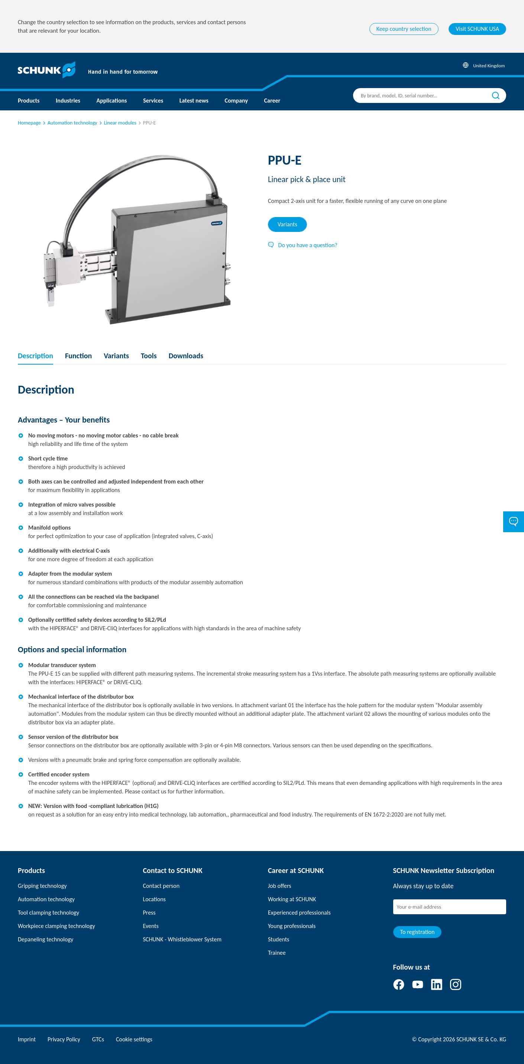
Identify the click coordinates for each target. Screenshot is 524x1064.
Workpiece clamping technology (56, 925)
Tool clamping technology (48, 912)
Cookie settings (134, 1039)
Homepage (29, 123)
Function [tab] (78, 355)
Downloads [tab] (186, 355)
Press (149, 912)
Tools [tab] (149, 355)
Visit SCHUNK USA (477, 28)
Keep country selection (403, 28)
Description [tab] (35, 355)
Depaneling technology (45, 939)
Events (151, 925)
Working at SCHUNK (292, 899)
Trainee (277, 952)
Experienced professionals (299, 912)
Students (278, 939)
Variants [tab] (287, 224)
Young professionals (292, 925)
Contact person (161, 885)
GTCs (98, 1039)
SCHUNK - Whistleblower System (182, 939)
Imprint (27, 1039)
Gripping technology (42, 885)
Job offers (279, 885)
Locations (154, 899)
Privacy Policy (64, 1039)
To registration (417, 931)
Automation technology (69, 123)
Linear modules (117, 123)
